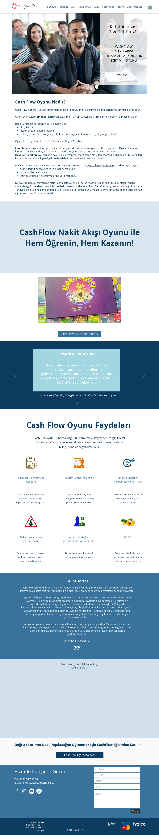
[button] (63, 6)
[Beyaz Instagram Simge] (24, 791)
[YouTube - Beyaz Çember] (31, 791)
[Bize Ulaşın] (122, 74)
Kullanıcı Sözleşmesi (35, 827)
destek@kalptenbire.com (41, 782)
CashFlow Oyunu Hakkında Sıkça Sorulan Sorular (79, 665)
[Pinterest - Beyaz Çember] (39, 791)
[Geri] (15, 375)
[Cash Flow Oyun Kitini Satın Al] (79, 334)
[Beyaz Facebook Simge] (17, 791)
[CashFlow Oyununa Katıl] (79, 755)
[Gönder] (135, 811)
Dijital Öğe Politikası (35, 825)
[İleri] (144, 375)
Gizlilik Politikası (37, 822)
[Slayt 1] (77, 403)
